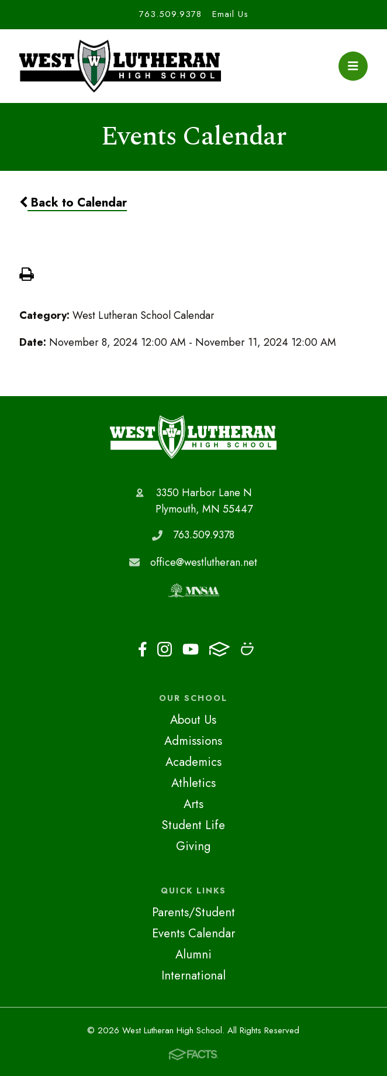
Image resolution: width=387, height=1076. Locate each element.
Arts (193, 804)
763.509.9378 (170, 14)
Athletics (193, 783)
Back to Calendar (73, 202)
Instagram (164, 649)
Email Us (230, 14)
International (193, 975)
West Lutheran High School (193, 437)
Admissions (193, 741)
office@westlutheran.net (203, 562)
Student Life (193, 825)
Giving (193, 846)
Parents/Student (193, 912)
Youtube (190, 649)
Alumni (193, 954)
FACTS (219, 649)
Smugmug (247, 649)
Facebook (142, 649)
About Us (193, 719)
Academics (193, 762)
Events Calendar (193, 933)
